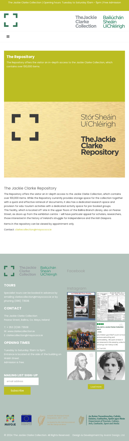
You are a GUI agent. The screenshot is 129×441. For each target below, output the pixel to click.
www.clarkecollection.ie (21, 331)
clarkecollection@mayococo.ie (33, 229)
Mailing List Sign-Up (21, 375)
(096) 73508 (21, 301)
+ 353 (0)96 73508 (17, 327)
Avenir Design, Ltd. (114, 435)
